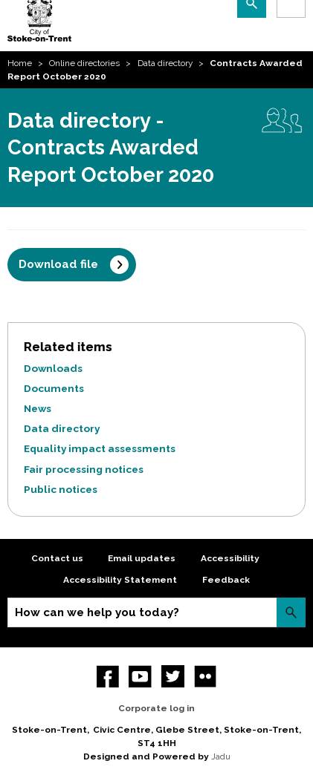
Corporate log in (156, 708)
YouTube (140, 676)
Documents (54, 388)
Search (291, 612)
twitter (172, 676)
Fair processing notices (83, 469)
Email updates (141, 558)
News (37, 408)
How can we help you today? (97, 612)
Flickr (205, 676)
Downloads (53, 368)
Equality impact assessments (99, 448)
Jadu (220, 756)
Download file (58, 264)
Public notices (60, 489)
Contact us (57, 558)
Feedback (226, 580)
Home (19, 63)
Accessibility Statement (120, 580)
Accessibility (230, 558)
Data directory (165, 63)
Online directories (84, 63)
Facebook (108, 676)
